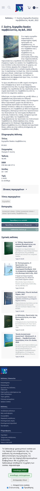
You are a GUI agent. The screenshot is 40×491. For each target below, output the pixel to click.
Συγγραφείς (5, 416)
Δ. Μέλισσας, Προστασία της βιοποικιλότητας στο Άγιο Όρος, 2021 (26, 317)
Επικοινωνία (5, 385)
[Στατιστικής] (7, 487)
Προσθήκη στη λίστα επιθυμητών (21, 225)
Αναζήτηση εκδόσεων (8, 411)
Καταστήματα (5, 383)
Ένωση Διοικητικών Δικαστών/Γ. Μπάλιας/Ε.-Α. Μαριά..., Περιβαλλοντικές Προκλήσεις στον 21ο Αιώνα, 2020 (26, 338)
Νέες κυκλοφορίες (7, 413)
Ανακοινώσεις (5, 440)
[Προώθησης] (22, 487)
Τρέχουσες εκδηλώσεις (8, 437)
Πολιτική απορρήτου (7, 399)
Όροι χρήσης (5, 397)
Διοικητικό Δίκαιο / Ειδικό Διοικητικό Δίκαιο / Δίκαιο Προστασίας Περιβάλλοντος (18, 212)
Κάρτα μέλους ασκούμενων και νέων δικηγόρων (11, 393)
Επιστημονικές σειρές (8, 421)
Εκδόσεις (9, 18)
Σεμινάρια (4, 435)
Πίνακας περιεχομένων (15, 189)
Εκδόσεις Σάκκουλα (8, 378)
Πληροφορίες (6, 431)
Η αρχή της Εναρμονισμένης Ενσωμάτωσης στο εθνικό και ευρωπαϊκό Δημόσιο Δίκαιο (24, 277)
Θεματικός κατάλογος (8, 418)
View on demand (6, 442)
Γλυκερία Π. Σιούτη (8, 152)
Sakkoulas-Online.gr (24, 229)
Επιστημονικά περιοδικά (9, 423)
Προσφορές (5, 426)
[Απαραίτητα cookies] (11, 485)
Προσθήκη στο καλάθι (24, 220)
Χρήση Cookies (6, 402)
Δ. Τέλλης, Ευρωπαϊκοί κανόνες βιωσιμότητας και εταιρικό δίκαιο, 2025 (25, 244)
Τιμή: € (19, 259)
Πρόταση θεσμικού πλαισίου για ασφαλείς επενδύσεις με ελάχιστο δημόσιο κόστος (26, 299)
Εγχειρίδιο (6, 201)
